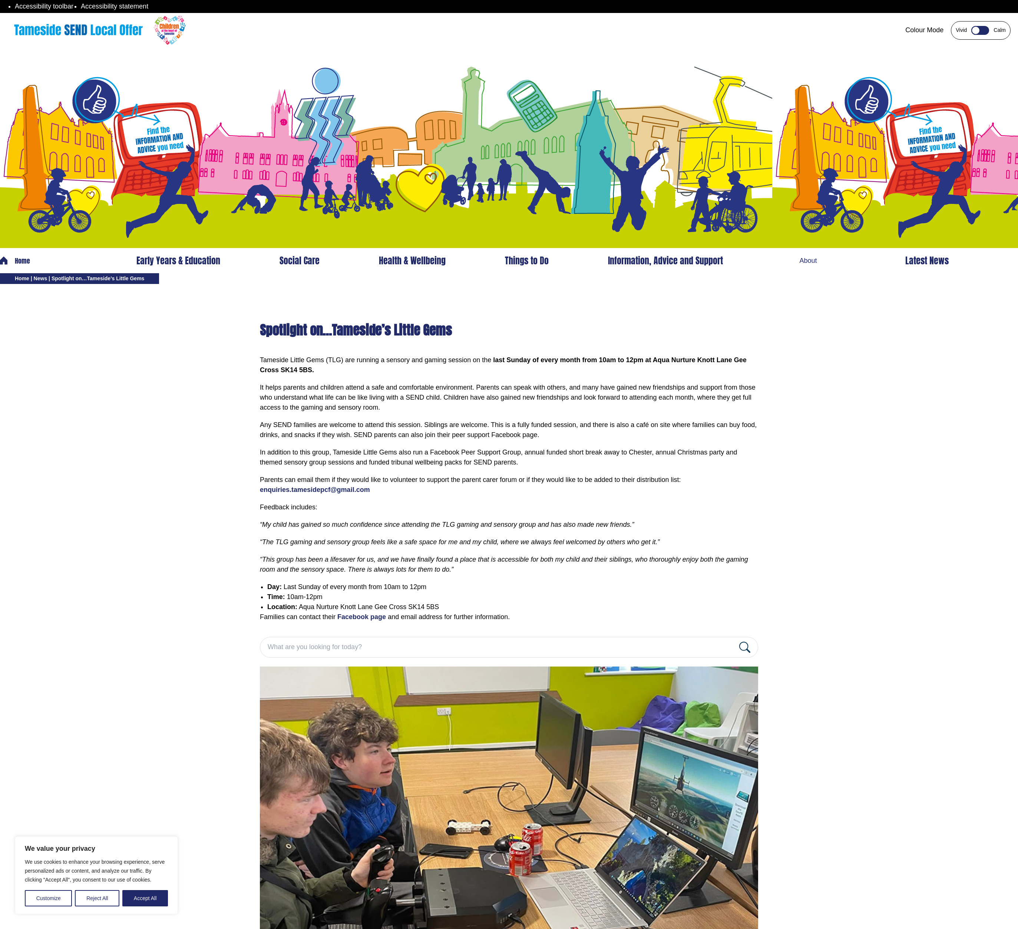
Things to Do (527, 260)
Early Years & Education (178, 260)
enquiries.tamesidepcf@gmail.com (315, 489)
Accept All (145, 898)
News (40, 278)
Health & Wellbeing (412, 260)
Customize (48, 898)
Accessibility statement (114, 6)
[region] (96, 875)
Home (15, 261)
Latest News (927, 260)
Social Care (300, 260)
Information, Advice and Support (665, 260)
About (808, 260)
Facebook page (361, 617)
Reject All (97, 898)
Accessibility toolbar (44, 6)
